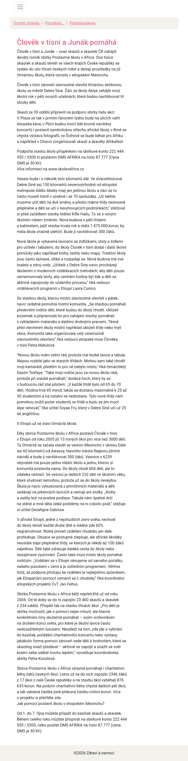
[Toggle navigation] (20, 7)
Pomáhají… (54, 23)
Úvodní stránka (26, 23)
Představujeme (82, 23)
